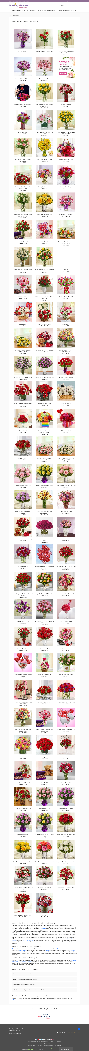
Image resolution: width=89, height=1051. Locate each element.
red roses (44, 928)
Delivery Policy (58, 1045)
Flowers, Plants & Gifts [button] (64, 10)
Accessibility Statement (48, 1045)
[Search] (69, 5)
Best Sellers (19, 25)
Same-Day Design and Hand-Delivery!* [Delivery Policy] (19, 1)
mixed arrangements (63, 938)
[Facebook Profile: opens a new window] (79, 1029)
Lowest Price (35, 25)
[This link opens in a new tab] (44, 1017)
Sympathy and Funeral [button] (50, 10)
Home (10, 15)
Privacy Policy (39, 1045)
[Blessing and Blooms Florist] (19, 5)
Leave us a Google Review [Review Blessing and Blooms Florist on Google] (73, 1032)
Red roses (14, 948)
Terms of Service (31, 1045)
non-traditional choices (28, 940)
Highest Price (27, 25)
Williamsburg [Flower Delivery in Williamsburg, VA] (15, 999)
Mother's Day (25, 10)
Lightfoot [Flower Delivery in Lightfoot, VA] (21, 999)
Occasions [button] (33, 10)
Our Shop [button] (74, 10)
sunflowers (40, 951)
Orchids (73, 950)
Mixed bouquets (23, 950)
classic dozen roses (52, 930)
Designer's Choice (16, 10)
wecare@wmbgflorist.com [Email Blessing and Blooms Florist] (15, 1033)
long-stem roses (47, 938)
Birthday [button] (40, 10)
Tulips (47, 950)
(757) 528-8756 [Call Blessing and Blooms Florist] (12, 1032)
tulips (70, 930)
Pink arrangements (61, 948)
